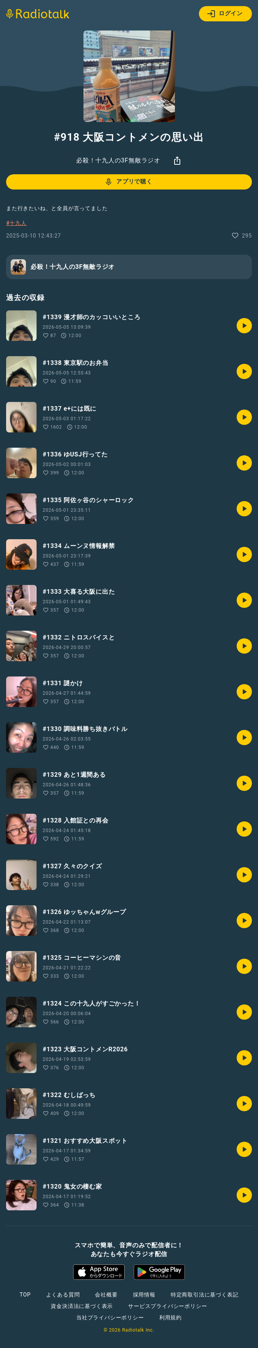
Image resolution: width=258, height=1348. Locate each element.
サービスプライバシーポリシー (167, 1306)
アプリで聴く (128, 181)
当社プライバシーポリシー (110, 1317)
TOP (24, 1295)
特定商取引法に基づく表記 (205, 1295)
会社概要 (106, 1295)
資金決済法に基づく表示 (82, 1306)
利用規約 (170, 1317)
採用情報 (144, 1295)
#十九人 (16, 223)
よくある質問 (63, 1295)
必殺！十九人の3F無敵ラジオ (118, 160)
